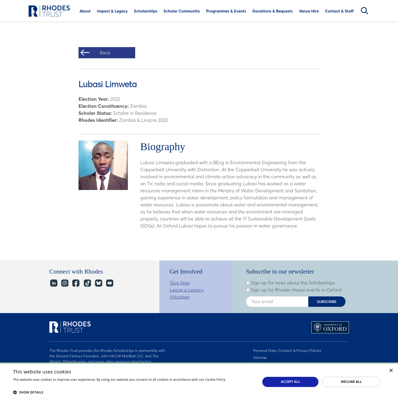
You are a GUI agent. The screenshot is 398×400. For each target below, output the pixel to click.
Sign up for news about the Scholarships (290, 283)
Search (364, 10)
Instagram (65, 283)
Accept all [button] (290, 381)
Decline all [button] (351, 381)
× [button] (391, 370)
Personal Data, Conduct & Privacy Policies (287, 350)
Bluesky (98, 283)
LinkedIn (53, 283)
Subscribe (327, 301)
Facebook (76, 283)
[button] (133, 392)
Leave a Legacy (187, 290)
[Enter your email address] (277, 301)
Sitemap (260, 357)
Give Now (180, 283)
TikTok (87, 283)
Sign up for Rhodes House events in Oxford (293, 290)
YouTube (109, 283)
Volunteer (180, 297)
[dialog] (199, 381)
